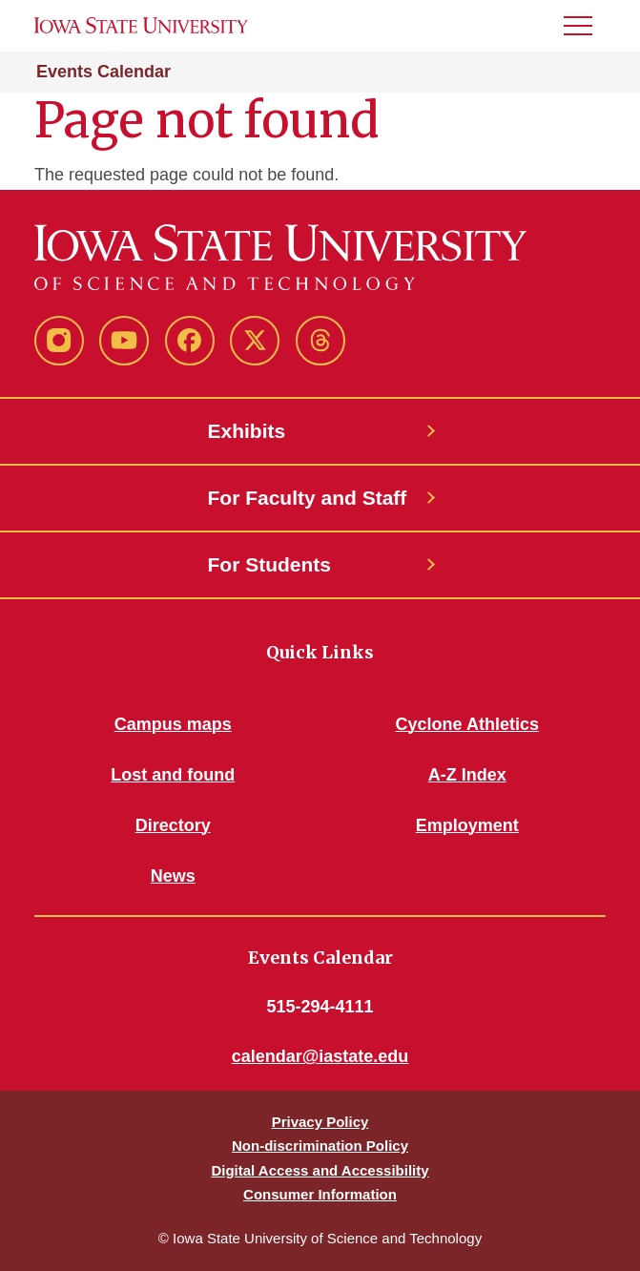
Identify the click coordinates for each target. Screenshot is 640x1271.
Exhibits (247, 431)
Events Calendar (103, 71)
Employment (467, 825)
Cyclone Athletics (467, 724)
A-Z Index (467, 774)
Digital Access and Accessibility (319, 1170)
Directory (173, 825)
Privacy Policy (320, 1122)
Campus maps (173, 724)
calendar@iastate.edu (320, 1056)
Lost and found (173, 774)
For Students (270, 564)
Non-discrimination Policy (320, 1145)
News (173, 876)
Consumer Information (320, 1194)
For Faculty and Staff (307, 498)
